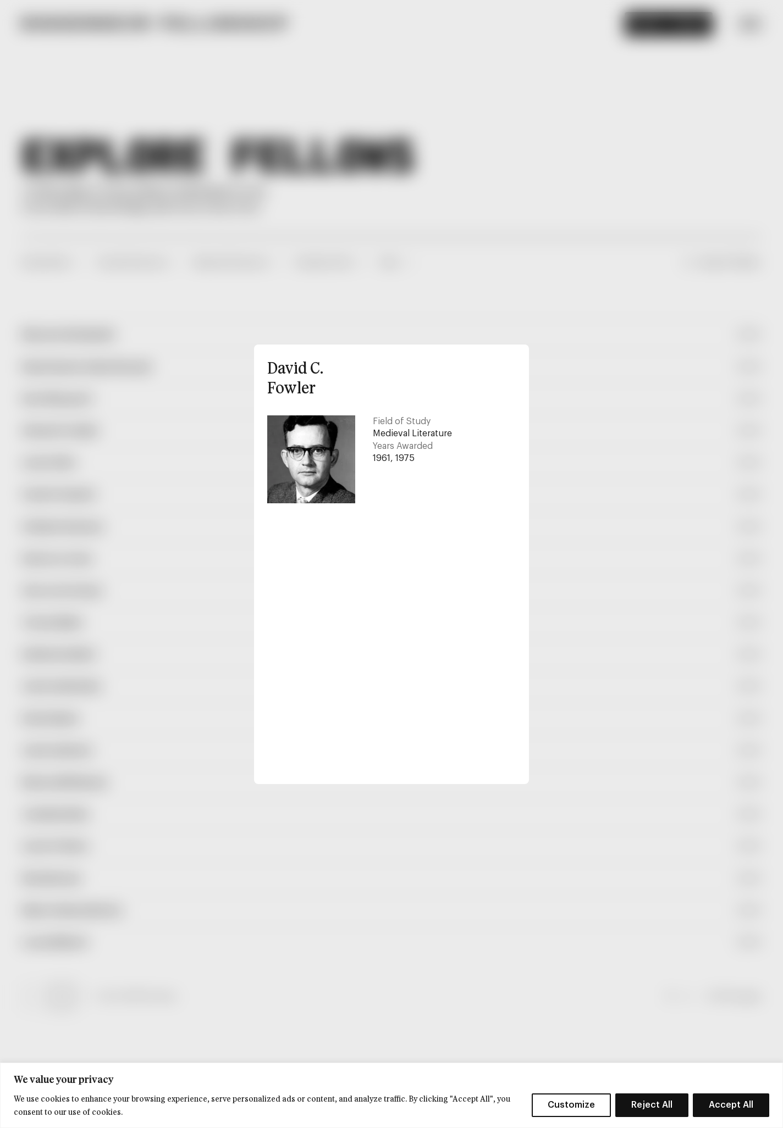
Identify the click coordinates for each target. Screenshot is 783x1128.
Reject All (651, 1105)
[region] (391, 1095)
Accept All (731, 1105)
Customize (571, 1105)
